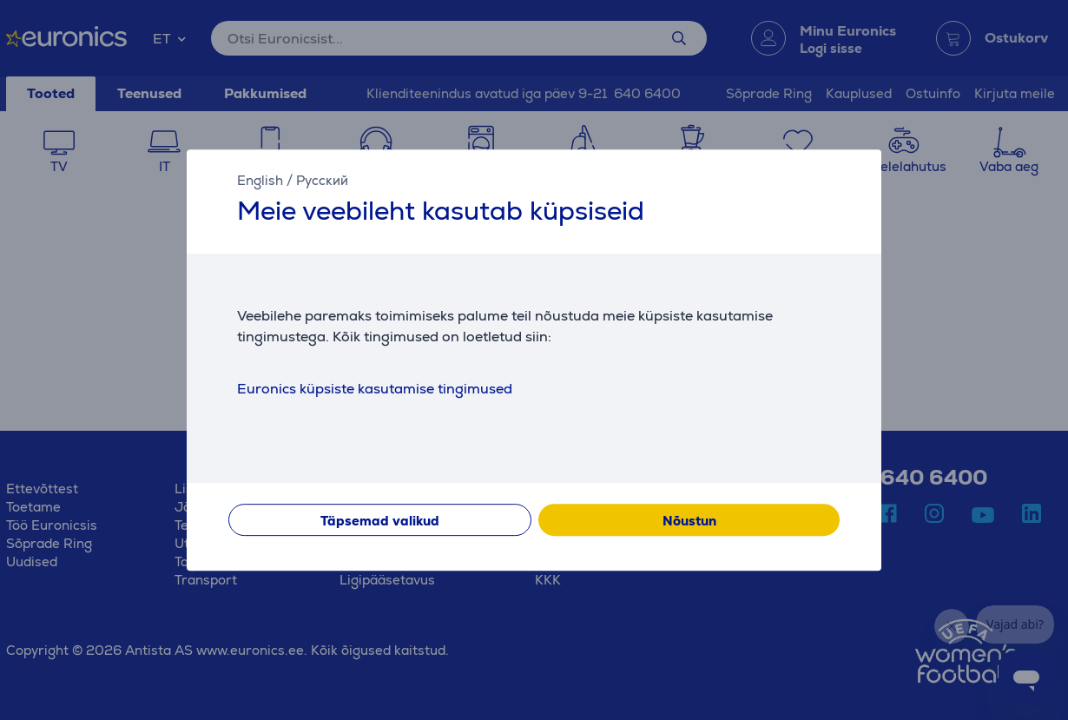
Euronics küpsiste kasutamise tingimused (374, 389)
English (260, 180)
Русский (322, 180)
